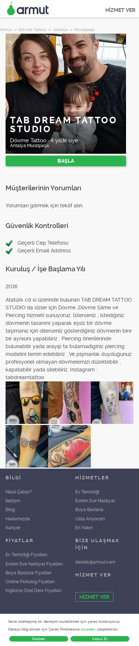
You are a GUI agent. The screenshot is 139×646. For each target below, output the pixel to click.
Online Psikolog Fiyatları (30, 581)
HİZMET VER (120, 10)
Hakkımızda (18, 518)
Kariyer (13, 527)
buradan (88, 629)
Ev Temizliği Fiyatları (26, 554)
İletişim (13, 500)
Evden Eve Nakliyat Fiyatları (34, 564)
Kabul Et (99, 639)
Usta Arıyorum (90, 518)
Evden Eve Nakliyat (95, 500)
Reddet (38, 639)
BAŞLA (65, 161)
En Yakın (84, 527)
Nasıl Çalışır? (19, 491)
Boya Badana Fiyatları (29, 572)
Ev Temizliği (87, 491)
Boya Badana (89, 509)
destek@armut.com (95, 562)
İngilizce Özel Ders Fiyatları (34, 590)
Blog (10, 509)
